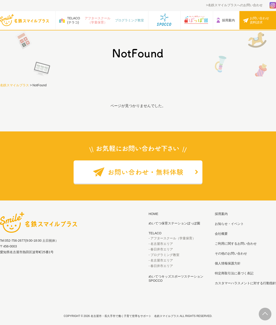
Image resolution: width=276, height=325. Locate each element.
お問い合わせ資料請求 (259, 20)
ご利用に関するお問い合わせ (236, 243)
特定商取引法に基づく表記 (234, 273)
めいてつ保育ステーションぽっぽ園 (174, 223)
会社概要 (221, 233)
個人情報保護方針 (228, 263)
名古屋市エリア (161, 244)
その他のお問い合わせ (231, 253)
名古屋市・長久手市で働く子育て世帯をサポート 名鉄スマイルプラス (135, 316)
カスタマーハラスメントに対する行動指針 (245, 283)
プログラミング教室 (129, 20)
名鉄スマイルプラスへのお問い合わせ (235, 5)
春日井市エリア (161, 249)
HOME (153, 214)
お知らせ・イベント (229, 224)
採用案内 (228, 20)
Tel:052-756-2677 (12, 240)
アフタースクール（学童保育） (97, 20)
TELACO (155, 233)
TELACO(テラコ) (73, 20)
